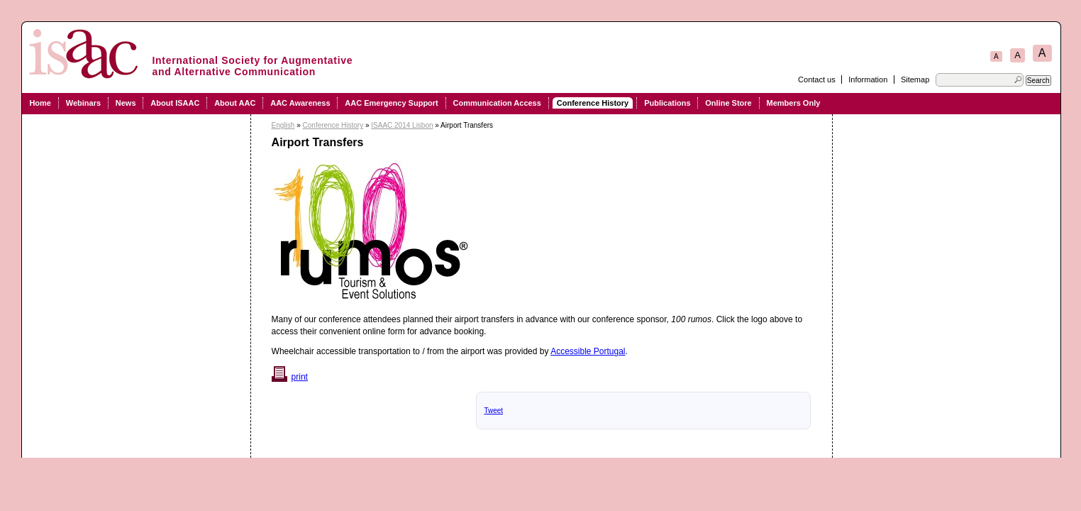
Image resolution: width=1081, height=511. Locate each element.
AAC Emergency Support (391, 103)
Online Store (728, 103)
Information (867, 79)
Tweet (493, 410)
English (283, 125)
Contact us (817, 79)
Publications (667, 103)
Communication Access (497, 103)
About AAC (234, 103)
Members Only (794, 103)
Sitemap (915, 79)
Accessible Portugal (587, 351)
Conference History (592, 103)
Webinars (83, 103)
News (126, 103)
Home (40, 103)
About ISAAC (174, 103)
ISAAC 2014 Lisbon (402, 125)
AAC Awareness (300, 103)
